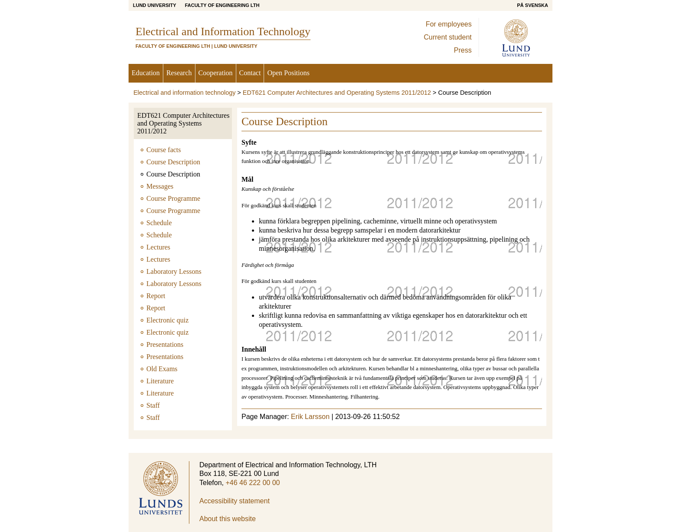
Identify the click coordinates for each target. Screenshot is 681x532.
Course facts (163, 149)
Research (179, 72)
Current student (448, 37)
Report (155, 295)
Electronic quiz (167, 320)
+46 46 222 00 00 (252, 482)
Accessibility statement (234, 501)
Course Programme (173, 198)
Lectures (158, 247)
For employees (449, 24)
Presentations (164, 344)
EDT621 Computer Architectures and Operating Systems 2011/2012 (337, 92)
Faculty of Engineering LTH (222, 5)
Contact (250, 72)
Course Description (173, 162)
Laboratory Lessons (174, 271)
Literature (160, 381)
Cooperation (215, 72)
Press (463, 50)
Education (146, 72)
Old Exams (162, 368)
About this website (227, 518)
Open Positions (288, 72)
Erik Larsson (310, 416)
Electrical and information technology (184, 92)
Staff (153, 405)
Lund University (154, 5)
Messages (159, 186)
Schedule (159, 222)
